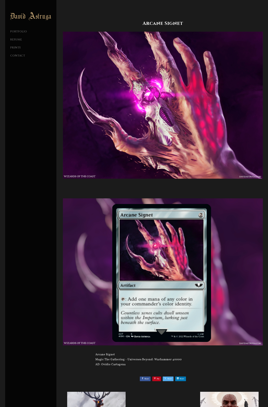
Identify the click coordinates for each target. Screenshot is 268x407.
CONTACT (17, 56)
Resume (16, 39)
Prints (15, 47)
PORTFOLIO (18, 31)
